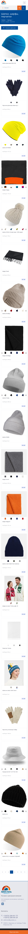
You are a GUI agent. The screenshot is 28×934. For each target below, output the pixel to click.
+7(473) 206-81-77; (10, 916)
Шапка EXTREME (6, 147)
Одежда (9, 20)
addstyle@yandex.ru (9, 920)
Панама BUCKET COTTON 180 (10, 772)
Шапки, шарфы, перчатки (8, 21)
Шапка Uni (5, 814)
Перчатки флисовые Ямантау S (10, 105)
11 (24, 872)
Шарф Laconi (5, 479)
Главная (3, 20)
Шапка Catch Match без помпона (10, 564)
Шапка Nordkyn (6, 313)
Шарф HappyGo (6, 521)
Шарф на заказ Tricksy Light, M (10, 606)
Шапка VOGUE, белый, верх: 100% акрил (12, 232)
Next (26, 187)
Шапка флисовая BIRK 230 (9, 63)
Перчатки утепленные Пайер (9, 729)
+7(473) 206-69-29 (10, 917)
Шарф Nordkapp (6, 355)
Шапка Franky (5, 398)
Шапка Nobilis (5, 437)
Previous (2, 187)
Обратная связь (14, 932)
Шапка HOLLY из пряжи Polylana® (11, 856)
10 (21, 872)
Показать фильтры (9, 28)
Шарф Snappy (5, 190)
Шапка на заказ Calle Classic (9, 690)
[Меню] (24, 2)
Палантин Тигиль (6, 648)
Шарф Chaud (5, 271)
